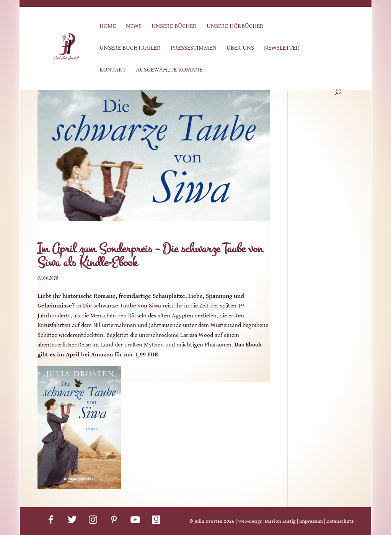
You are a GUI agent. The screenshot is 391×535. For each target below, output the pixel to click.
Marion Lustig (280, 521)
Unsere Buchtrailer (130, 48)
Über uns (240, 48)
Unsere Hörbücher (235, 26)
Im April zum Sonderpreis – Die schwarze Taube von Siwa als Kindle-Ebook (150, 256)
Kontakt (112, 70)
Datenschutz (340, 521)
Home (107, 26)
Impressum (311, 521)
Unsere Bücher (174, 26)
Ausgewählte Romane (169, 70)
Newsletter (282, 48)
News (134, 26)
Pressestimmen (194, 48)
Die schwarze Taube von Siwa (122, 305)
